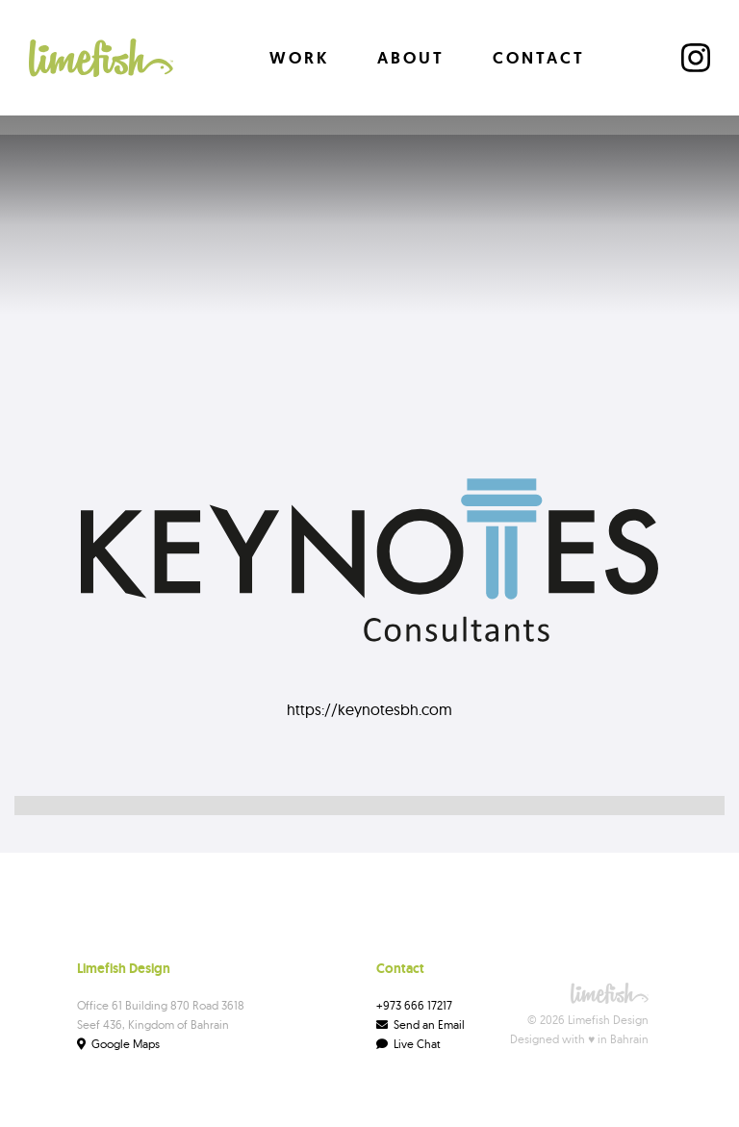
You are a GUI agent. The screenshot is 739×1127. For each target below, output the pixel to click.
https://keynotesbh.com (369, 709)
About (411, 57)
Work (299, 57)
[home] (101, 57)
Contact (539, 57)
